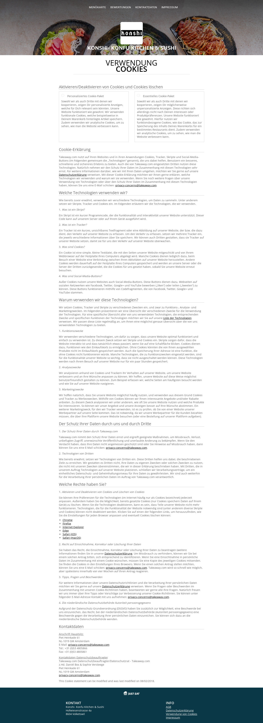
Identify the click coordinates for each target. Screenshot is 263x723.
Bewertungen (120, 7)
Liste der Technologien (177, 318)
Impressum (169, 7)
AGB (168, 707)
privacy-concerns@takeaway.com (136, 185)
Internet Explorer (73, 527)
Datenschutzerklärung (73, 174)
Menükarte (97, 7)
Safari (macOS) (72, 537)
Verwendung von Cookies (181, 714)
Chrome (68, 520)
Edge (66, 530)
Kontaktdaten (146, 7)
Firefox (67, 523)
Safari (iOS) (69, 534)
